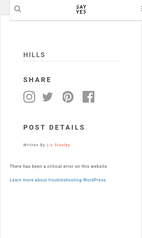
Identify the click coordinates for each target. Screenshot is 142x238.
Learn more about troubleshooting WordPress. (58, 180)
